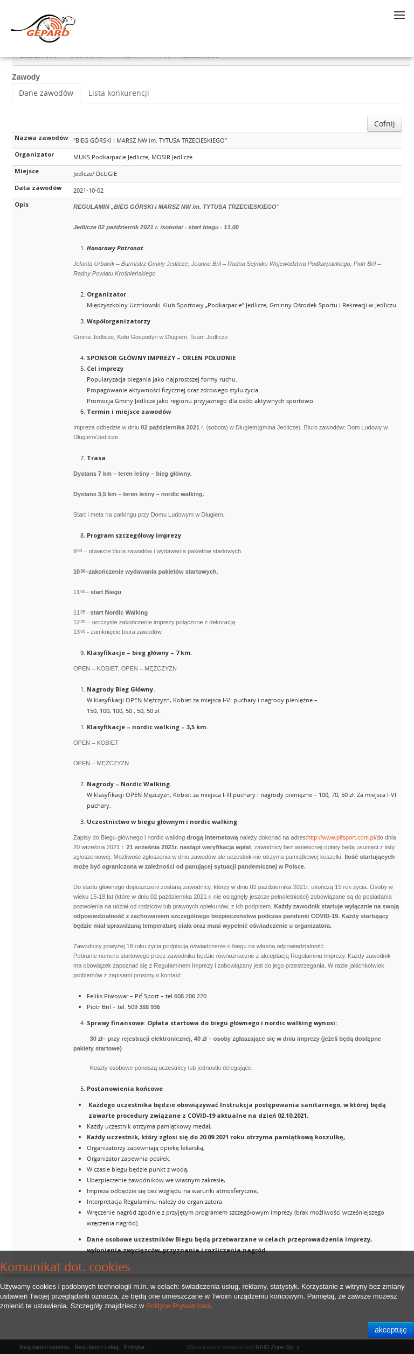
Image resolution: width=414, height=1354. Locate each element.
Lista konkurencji (118, 93)
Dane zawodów (46, 93)
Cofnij (384, 123)
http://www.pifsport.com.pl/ (341, 837)
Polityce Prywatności (178, 1306)
